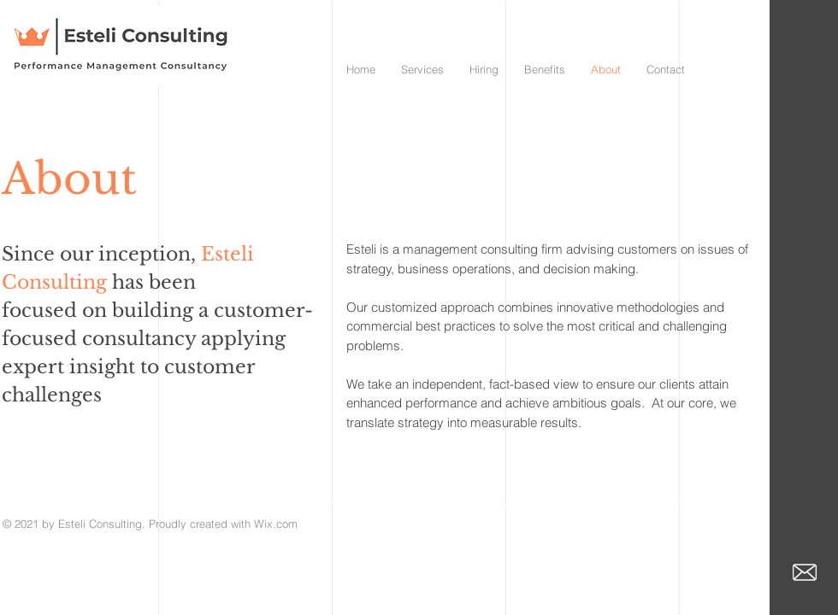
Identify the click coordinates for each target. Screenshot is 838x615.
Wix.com (276, 523)
